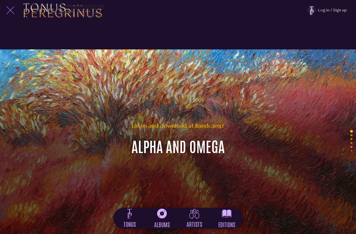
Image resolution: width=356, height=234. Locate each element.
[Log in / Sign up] (329, 10)
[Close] (10, 10)
